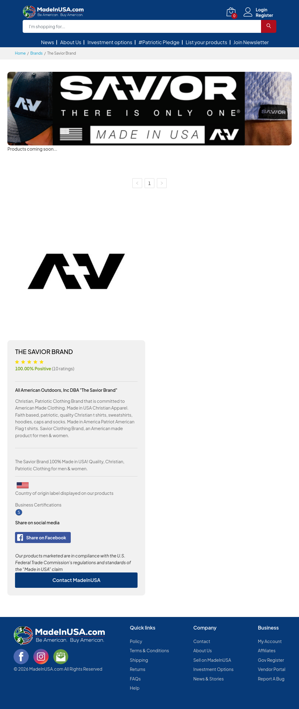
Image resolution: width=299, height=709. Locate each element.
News (47, 42)
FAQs (135, 678)
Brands (36, 53)
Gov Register (271, 660)
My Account (270, 641)
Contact (201, 641)
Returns (138, 669)
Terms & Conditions (149, 650)
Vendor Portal (272, 669)
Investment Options (213, 669)
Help (134, 688)
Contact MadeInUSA (76, 580)
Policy (136, 641)
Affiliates (267, 650)
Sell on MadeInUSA (212, 660)
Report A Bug (271, 678)
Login (261, 9)
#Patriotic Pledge (159, 42)
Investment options (109, 42)
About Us (70, 42)
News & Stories (208, 678)
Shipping (139, 660)
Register (264, 15)
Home (20, 53)
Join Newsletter (251, 42)
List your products (206, 42)
